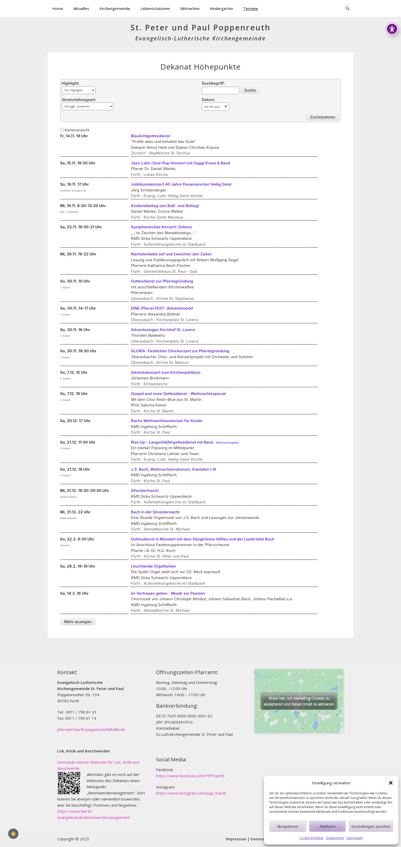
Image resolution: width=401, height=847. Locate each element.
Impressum (355, 838)
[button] (390, 782)
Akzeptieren (287, 826)
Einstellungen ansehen (371, 826)
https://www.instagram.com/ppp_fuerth (191, 793)
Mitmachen (189, 8)
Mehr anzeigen (78, 621)
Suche (250, 90)
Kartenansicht (75, 130)
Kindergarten (221, 8)
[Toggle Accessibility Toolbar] (392, 10)
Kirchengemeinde (114, 8)
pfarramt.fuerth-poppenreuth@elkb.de (91, 729)
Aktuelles (81, 8)
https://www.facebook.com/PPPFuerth (190, 775)
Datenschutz (335, 838)
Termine (250, 8)
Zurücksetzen (322, 117)
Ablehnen (327, 826)
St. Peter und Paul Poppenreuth (200, 27)
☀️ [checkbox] (13, 833)
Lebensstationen (155, 8)
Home (57, 8)
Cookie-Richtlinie (311, 838)
